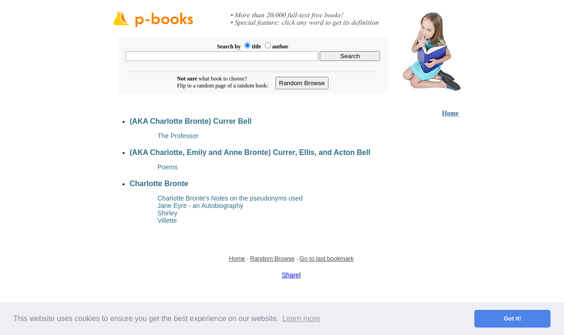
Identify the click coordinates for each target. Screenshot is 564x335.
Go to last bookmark (327, 258)
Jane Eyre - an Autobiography (200, 205)
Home (450, 113)
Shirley (167, 213)
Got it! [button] (512, 318)
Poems (167, 167)
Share (290, 275)
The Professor (177, 136)
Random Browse (272, 258)
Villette (167, 220)
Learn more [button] (301, 318)
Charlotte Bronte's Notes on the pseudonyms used (229, 198)
